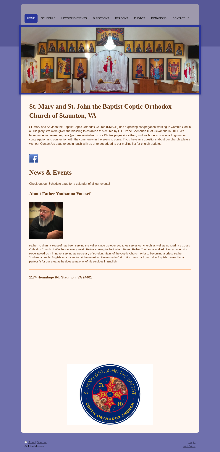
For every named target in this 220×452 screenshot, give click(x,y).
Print (30, 442)
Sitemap (42, 442)
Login (191, 442)
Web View (189, 446)
